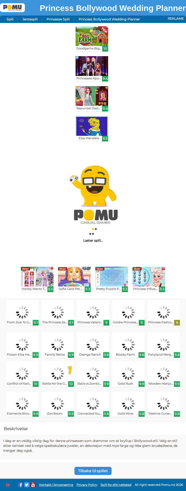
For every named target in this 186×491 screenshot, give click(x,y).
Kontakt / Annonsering (56, 485)
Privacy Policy (86, 485)
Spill (10, 19)
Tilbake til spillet (93, 471)
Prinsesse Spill (58, 19)
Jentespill (30, 19)
